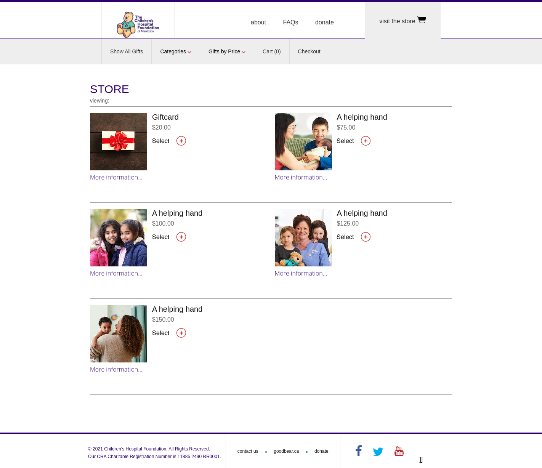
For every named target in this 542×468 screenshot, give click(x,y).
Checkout (309, 51)
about (258, 22)
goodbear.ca (286, 451)
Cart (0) (272, 51)
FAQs (290, 22)
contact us (247, 451)
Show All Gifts (126, 51)
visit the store (402, 20)
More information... (116, 177)
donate (324, 22)
